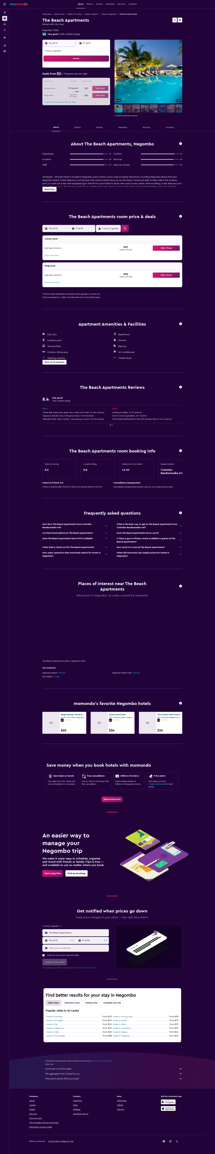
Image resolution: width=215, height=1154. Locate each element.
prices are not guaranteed (102, 1061)
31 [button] (70, 102)
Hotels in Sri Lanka (74, 14)
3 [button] (70, 75)
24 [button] (70, 95)
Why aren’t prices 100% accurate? (113, 1078)
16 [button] (64, 89)
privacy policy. (91, 968)
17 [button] (70, 89)
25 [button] (76, 95)
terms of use (77, 968)
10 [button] (70, 82)
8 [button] (103, 75)
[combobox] (78, 933)
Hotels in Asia (59, 14)
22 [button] (103, 89)
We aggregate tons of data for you (113, 1073)
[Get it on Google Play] (168, 1101)
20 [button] (90, 89)
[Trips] (4, 37)
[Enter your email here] (78, 948)
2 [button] (63, 75)
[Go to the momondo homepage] (19, 4)
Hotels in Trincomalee (55, 1036)
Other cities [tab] (53, 1003)
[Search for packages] (4, 30)
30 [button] (63, 102)
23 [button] (63, 95)
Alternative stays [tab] (72, 1003)
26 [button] (83, 95)
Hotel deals (46, 14)
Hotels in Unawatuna (122, 1028)
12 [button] (83, 82)
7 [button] (96, 75)
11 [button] (76, 82)
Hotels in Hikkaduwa (55, 1028)
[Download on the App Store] (168, 1108)
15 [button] (103, 82)
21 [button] (96, 89)
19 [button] (83, 89)
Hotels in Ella (51, 1024)
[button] (5, 4)
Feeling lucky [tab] (92, 1003)
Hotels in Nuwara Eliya (122, 1017)
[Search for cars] (4, 24)
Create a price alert (157, 784)
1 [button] (125, 69)
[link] (112, 799)
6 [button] (89, 75)
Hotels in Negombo (108, 14)
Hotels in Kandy (120, 1021)
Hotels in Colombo (54, 1017)
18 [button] (77, 89)
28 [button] (96, 95)
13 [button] (90, 82)
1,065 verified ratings (69, 34)
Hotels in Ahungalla (54, 1021)
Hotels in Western (91, 14)
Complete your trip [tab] (112, 1003)
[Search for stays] (4, 18)
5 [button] (83, 75)
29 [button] (103, 95)
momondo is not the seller (113, 1068)
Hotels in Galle (52, 1032)
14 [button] (96, 82)
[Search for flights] (4, 12)
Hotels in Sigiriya (120, 1032)
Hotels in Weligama (121, 1036)
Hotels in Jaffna (119, 1024)
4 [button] (76, 75)
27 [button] (90, 95)
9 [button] (63, 82)
